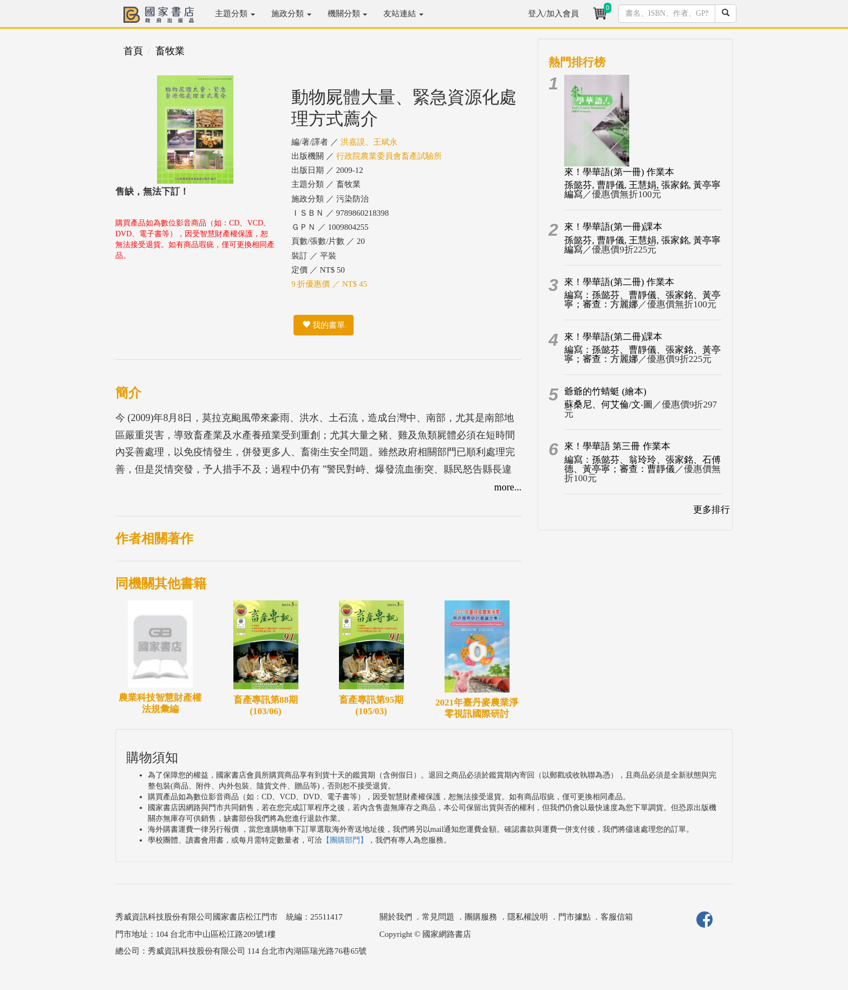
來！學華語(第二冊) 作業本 (619, 282)
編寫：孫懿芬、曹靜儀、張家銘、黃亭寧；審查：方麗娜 (642, 299)
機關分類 (348, 13)
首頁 (133, 51)
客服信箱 (617, 917)
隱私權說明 (527, 917)
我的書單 (323, 325)
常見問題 (438, 917)
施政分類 (291, 13)
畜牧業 (170, 51)
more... (507, 487)
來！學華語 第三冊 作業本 (617, 446)
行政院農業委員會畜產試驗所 (389, 156)
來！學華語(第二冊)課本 (613, 337)
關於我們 (396, 917)
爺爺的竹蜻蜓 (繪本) (605, 391)
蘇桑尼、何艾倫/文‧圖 (608, 404)
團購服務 (481, 917)
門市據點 (574, 917)
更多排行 (711, 509)
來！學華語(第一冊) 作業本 (619, 172)
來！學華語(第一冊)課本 (613, 227)
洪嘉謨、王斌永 (369, 142)
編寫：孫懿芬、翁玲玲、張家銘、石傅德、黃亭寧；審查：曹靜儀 (642, 464)
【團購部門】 (345, 840)
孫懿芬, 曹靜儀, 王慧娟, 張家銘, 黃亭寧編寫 (642, 189)
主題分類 (235, 13)
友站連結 (403, 13)
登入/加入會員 (553, 13)
